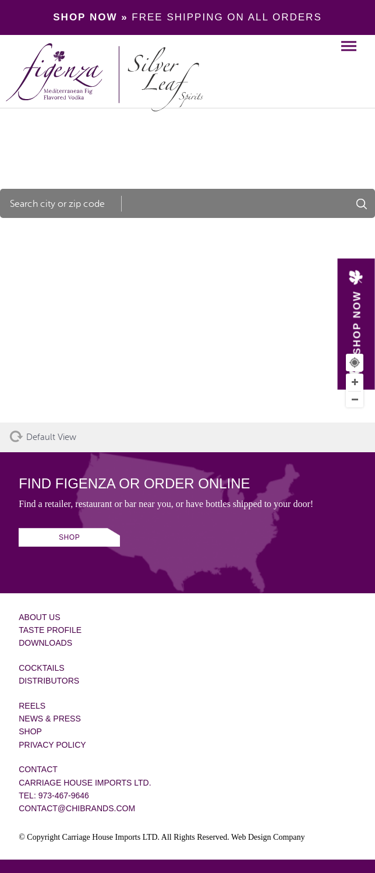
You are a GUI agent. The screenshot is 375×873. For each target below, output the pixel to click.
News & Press (50, 718)
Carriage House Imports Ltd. (85, 782)
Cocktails (41, 668)
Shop (30, 731)
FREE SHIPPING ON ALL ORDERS (187, 17)
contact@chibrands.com (77, 808)
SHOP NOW (356, 323)
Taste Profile (50, 630)
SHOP (69, 537)
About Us (39, 617)
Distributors (49, 680)
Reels (32, 705)
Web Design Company (268, 837)
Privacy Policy (52, 744)
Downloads (45, 642)
